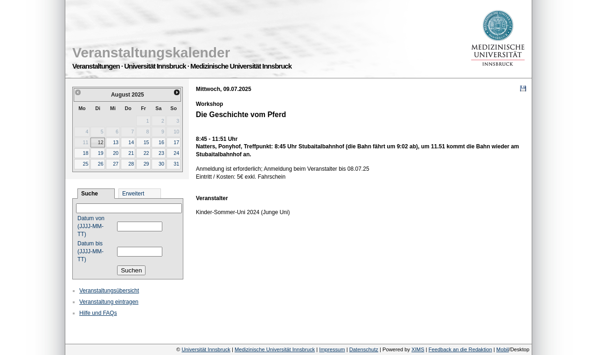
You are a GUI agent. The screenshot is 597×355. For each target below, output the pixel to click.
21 (131, 153)
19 (101, 153)
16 (161, 142)
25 (85, 164)
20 (115, 153)
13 (115, 142)
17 (176, 142)
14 (131, 142)
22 (146, 153)
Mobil (502, 349)
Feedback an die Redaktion (460, 349)
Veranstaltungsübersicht (109, 290)
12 (101, 142)
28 (131, 164)
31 (176, 164)
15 (146, 142)
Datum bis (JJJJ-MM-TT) (90, 251)
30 (161, 164)
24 (176, 153)
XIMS (417, 349)
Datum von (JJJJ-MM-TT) (90, 226)
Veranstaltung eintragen (109, 302)
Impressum (332, 349)
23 (161, 153)
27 (115, 164)
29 (146, 164)
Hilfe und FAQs (98, 313)
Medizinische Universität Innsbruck (275, 349)
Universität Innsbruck (205, 349)
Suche (89, 193)
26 (101, 164)
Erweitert (133, 193)
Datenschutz (363, 349)
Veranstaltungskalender (151, 52)
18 (85, 153)
